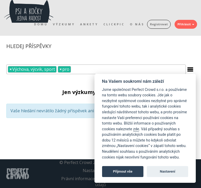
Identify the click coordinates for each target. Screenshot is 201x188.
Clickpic (114, 24)
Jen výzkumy (79, 92)
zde (136, 129)
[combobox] (96, 69)
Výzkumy (64, 24)
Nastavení (167, 171)
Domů (41, 24)
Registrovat (159, 24)
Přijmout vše (122, 171)
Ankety (89, 24)
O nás (137, 24)
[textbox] (73, 69)
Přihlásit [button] (185, 24)
